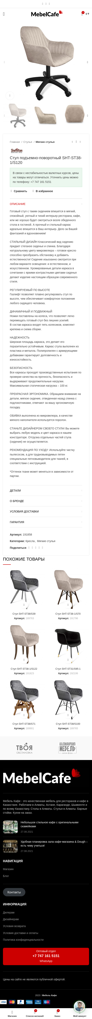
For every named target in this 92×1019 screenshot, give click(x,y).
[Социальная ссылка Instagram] (42, 4)
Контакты (14, 892)
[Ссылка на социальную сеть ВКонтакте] (39, 547)
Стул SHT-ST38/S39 (24, 613)
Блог (6, 876)
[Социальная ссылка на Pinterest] (32, 547)
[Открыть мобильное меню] (4, 14)
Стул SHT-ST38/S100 (68, 724)
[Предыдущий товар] (72, 142)
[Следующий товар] (80, 142)
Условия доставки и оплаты (20, 933)
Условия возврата (14, 926)
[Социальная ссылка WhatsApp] (46, 4)
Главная (15, 141)
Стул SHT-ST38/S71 (24, 724)
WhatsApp (46, 961)
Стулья (28, 141)
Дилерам (8, 912)
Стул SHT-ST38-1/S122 (24, 668)
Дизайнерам (11, 919)
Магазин (8, 869)
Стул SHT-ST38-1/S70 (68, 613)
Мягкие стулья (45, 141)
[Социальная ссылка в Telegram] (49, 4)
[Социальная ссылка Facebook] (29, 547)
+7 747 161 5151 (45, 956)
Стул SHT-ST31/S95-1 (68, 668)
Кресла (30, 541)
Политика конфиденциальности (23, 939)
